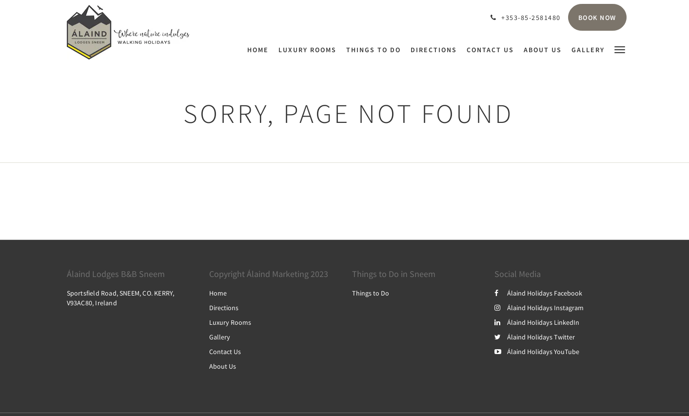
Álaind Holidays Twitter (534, 337)
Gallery (219, 337)
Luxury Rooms (230, 322)
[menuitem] (260, 49)
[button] (620, 49)
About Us (222, 366)
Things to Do (370, 293)
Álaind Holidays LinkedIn (536, 322)
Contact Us (225, 351)
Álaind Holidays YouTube (536, 351)
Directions (223, 307)
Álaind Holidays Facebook (538, 293)
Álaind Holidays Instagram (539, 307)
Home (218, 293)
